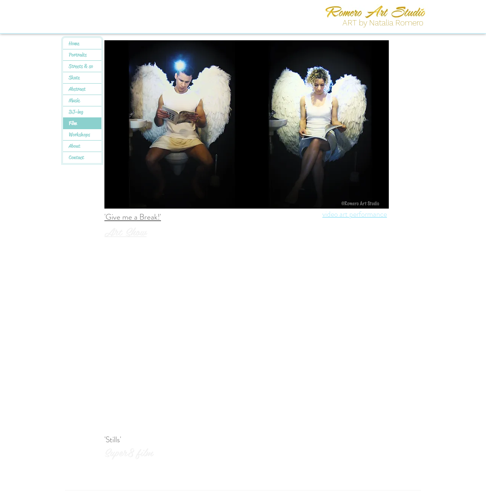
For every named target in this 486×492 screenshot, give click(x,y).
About (74, 145)
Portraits (78, 54)
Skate (74, 77)
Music (74, 100)
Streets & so (81, 66)
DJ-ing (76, 111)
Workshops (79, 134)
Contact (76, 157)
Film (73, 123)
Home (74, 43)
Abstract (77, 88)
